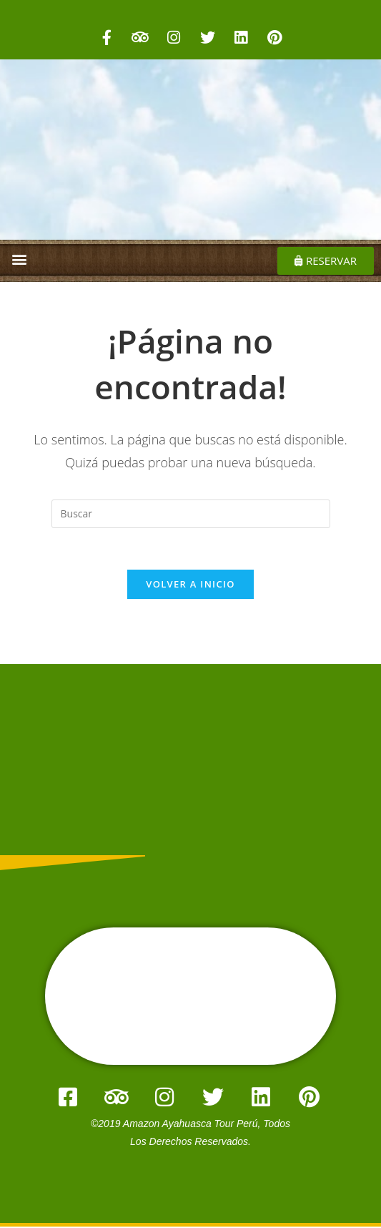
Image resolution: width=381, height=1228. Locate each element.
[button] (19, 259)
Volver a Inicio (190, 586)
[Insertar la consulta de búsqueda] (190, 514)
